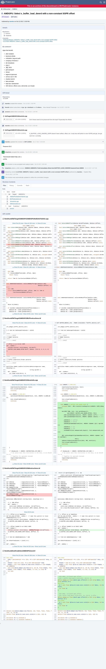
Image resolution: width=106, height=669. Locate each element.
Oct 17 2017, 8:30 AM (31, 125)
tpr (26, 107)
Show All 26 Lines (29, 512)
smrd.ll (12, 208)
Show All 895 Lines (28, 464)
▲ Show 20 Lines (17, 267)
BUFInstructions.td (15, 199)
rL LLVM (5, 98)
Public (15, 17)
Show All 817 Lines (28, 376)
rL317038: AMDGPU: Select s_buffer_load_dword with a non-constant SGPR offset (28, 41)
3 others (39, 107)
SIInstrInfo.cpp (14, 201)
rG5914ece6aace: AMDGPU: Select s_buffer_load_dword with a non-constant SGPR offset (30, 40)
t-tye (22, 107)
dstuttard (30, 107)
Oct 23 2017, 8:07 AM (91, 168)
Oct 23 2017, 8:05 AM (31, 152)
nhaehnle (8, 35)
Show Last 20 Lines (40, 314)
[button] (104, 2)
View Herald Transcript (50, 107)
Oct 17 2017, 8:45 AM (39, 142)
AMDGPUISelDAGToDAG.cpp (19, 196)
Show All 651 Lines (28, 314)
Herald (7, 107)
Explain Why (87, 172)
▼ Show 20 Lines (41, 223)
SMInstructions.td (15, 204)
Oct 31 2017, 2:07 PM (12, 174)
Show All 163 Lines (29, 223)
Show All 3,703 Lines (29, 384)
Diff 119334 (28, 142)
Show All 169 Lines (29, 555)
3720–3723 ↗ (9, 119)
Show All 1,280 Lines (29, 267)
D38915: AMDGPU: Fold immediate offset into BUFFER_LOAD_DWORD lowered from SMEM (54, 168)
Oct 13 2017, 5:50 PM (29, 103)
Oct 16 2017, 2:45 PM (31, 112)
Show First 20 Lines (17, 223)
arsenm (8, 33)
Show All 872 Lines (29, 323)
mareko (11, 21)
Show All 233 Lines (29, 473)
